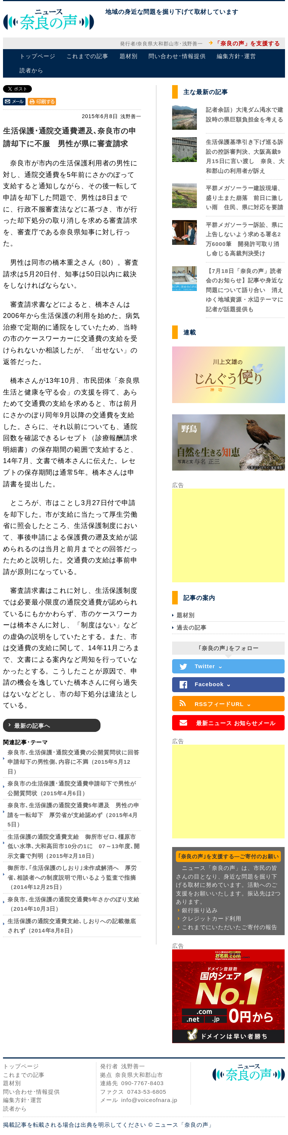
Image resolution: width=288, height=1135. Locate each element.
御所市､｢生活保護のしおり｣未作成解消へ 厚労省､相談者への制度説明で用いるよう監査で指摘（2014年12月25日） (72, 877)
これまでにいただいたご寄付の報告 (229, 927)
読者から (32, 70)
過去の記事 (192, 627)
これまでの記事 (87, 56)
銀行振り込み (200, 910)
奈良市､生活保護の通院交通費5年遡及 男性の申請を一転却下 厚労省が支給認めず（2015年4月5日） (74, 815)
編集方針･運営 (236, 56)
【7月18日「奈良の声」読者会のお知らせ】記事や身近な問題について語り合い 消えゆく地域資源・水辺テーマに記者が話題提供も (245, 290)
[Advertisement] (228, 535)
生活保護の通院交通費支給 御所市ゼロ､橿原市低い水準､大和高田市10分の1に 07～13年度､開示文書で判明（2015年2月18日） (74, 846)
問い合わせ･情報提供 (177, 56)
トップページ (37, 56)
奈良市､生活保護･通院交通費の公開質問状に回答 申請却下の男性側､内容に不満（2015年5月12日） (77, 762)
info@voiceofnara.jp (149, 1100)
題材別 (129, 56)
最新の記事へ (32, 726)
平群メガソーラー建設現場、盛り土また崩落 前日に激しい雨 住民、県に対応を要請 (245, 197)
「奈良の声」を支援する (247, 43)
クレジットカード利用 (212, 918)
